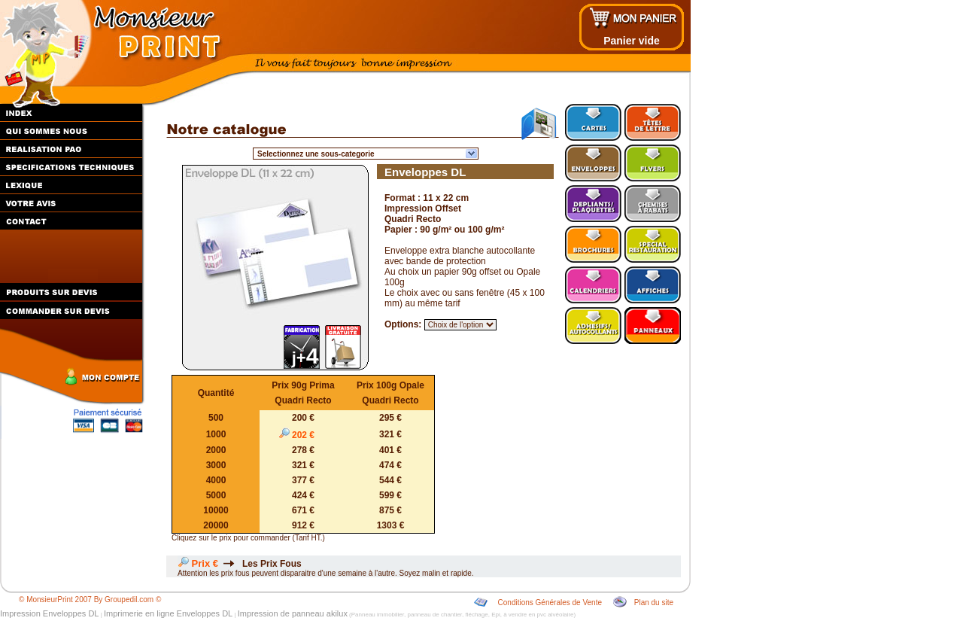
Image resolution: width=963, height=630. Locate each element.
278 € (303, 450)
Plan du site (653, 602)
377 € (303, 480)
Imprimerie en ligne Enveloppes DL (168, 613)
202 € (303, 435)
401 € (390, 450)
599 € (390, 495)
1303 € (391, 525)
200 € (303, 417)
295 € (390, 417)
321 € (390, 434)
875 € (390, 510)
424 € (303, 495)
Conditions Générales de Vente (550, 602)
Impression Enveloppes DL (49, 613)
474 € (390, 465)
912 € (303, 525)
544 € (390, 480)
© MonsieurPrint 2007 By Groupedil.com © (90, 599)
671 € (303, 510)
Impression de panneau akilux (293, 613)
